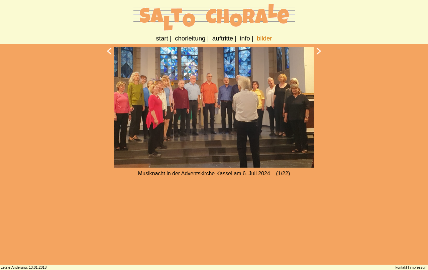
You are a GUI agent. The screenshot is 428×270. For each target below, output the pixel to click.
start (162, 38)
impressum (418, 267)
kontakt (401, 267)
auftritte (222, 38)
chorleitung (190, 38)
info (245, 38)
